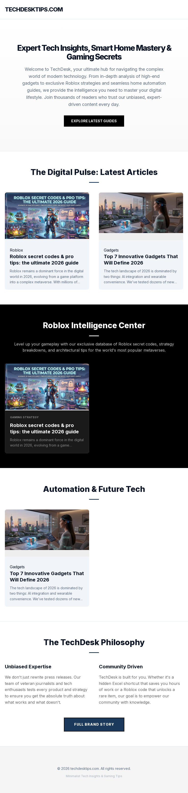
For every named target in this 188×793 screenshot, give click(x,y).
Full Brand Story (94, 724)
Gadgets (111, 250)
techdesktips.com (34, 9)
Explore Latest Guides (94, 121)
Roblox (16, 250)
